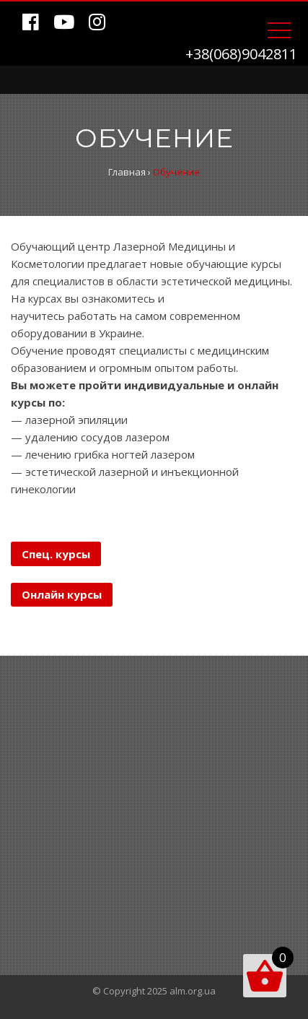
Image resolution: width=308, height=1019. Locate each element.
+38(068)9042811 (241, 54)
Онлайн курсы (62, 594)
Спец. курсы (56, 554)
